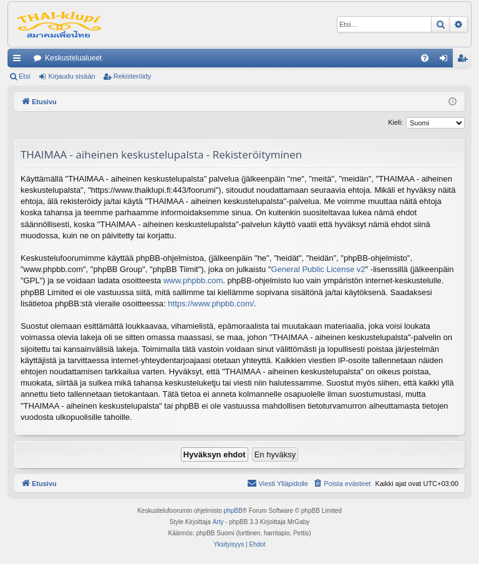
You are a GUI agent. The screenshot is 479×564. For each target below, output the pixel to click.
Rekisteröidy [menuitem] (465, 60)
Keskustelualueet (73, 58)
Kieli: (395, 122)
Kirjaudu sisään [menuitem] (446, 60)
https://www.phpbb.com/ (211, 303)
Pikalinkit (19, 60)
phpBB (233, 510)
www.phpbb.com (193, 280)
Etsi (24, 76)
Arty (218, 521)
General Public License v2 (318, 269)
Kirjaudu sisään (71, 76)
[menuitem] (424, 58)
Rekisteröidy (133, 76)
